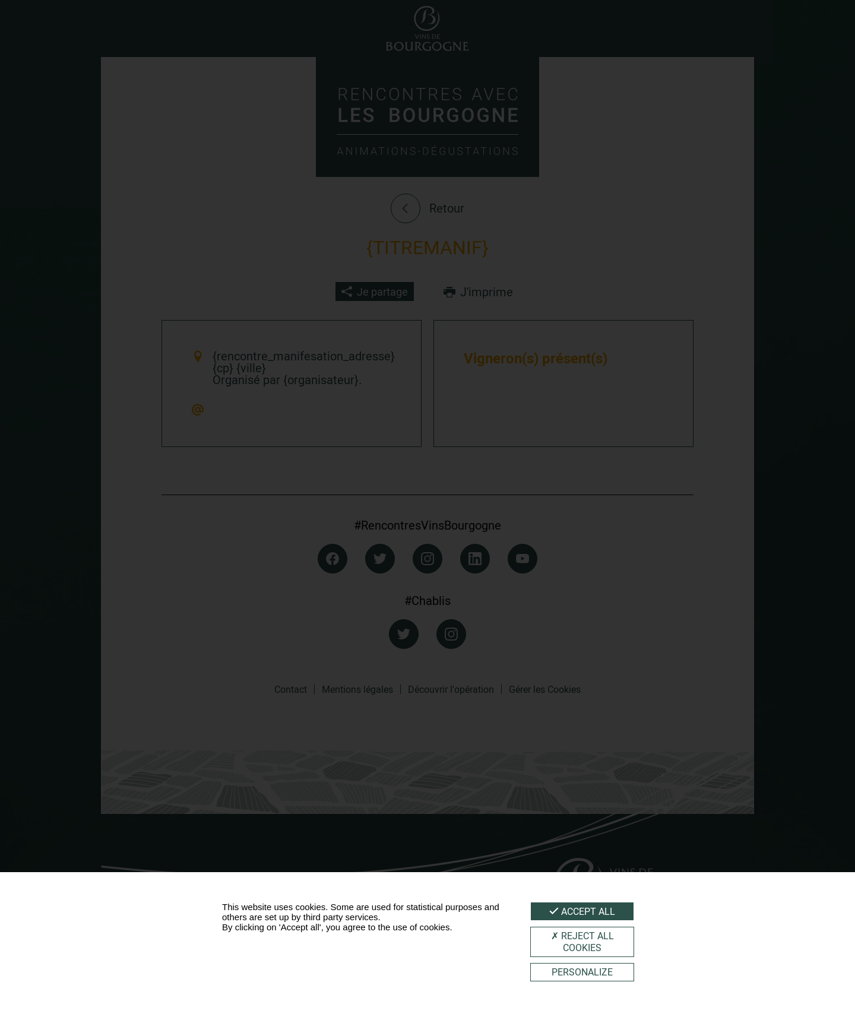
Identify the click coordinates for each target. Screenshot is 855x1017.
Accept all (582, 911)
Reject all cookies (582, 941)
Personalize (582, 971)
